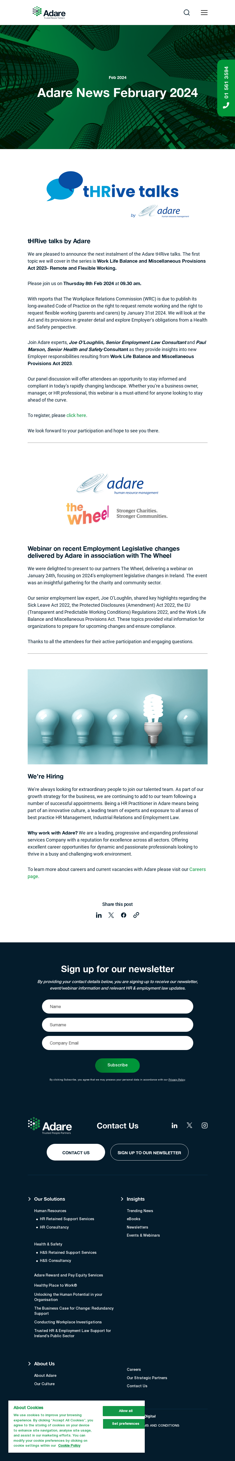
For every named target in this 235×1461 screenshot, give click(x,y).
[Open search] (187, 12)
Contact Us (75, 1152)
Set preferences (125, 1423)
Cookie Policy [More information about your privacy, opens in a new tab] (69, 1445)
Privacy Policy (176, 1079)
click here (76, 415)
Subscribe (117, 1065)
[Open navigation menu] (204, 12)
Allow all (125, 1411)
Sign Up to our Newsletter (149, 1152)
